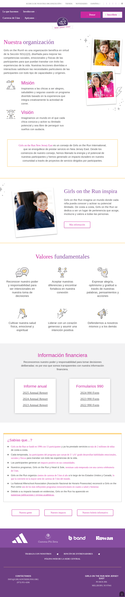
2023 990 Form (89, 398)
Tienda (68, 4)
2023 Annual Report (35, 405)
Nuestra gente (25, 512)
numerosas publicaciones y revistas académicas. (32, 495)
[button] (122, 3)
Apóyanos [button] (31, 18)
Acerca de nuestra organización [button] (44, 4)
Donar (90, 14)
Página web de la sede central (62, 559)
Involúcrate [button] (30, 11)
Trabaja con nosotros (38, 554)
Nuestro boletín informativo (95, 512)
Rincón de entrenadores (78, 554)
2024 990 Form (89, 392)
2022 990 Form (89, 405)
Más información (77, 224)
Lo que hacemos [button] (12, 11)
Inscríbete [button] (112, 14)
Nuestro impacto (58, 512)
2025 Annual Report (35, 392)
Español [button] (95, 4)
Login (2, 4)
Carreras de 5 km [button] (13, 18)
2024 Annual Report (35, 398)
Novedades (81, 4)
